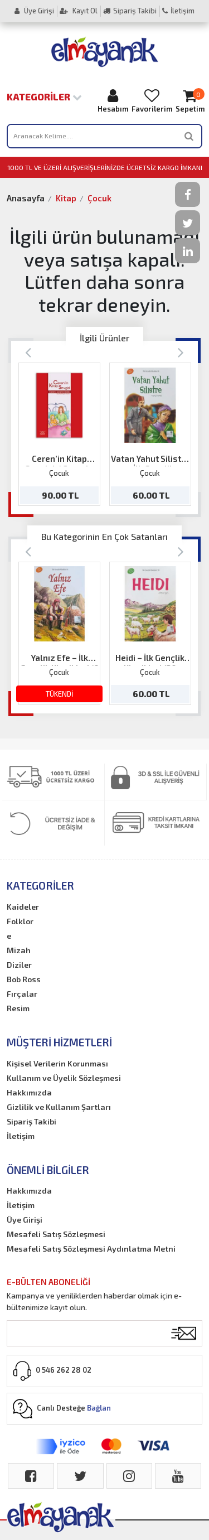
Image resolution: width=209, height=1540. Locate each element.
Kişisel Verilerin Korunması (57, 1063)
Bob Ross (24, 979)
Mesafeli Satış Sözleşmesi (56, 1234)
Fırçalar (22, 993)
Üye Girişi (34, 10)
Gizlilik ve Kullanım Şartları (59, 1107)
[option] (59, 434)
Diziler (19, 964)
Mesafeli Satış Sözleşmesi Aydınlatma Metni (91, 1248)
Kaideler (23, 906)
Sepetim (190, 100)
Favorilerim (152, 100)
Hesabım (113, 100)
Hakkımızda (29, 1092)
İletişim (178, 10)
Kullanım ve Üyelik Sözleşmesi (64, 1078)
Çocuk (99, 198)
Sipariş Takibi (130, 10)
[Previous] (28, 351)
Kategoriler (44, 96)
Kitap (66, 198)
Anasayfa (26, 198)
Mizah (19, 950)
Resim (18, 1008)
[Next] (181, 351)
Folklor (20, 921)
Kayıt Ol (79, 10)
